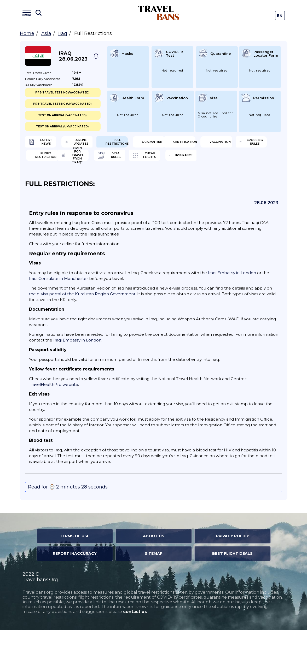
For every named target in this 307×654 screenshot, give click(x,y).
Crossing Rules (185, 160)
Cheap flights (184, 177)
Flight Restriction (250, 160)
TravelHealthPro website (53, 408)
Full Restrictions (184, 143)
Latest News (50, 143)
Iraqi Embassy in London (232, 296)
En (280, 15)
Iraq (62, 33)
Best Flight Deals (232, 577)
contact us (135, 635)
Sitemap (154, 577)
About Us (153, 560)
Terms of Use (74, 560)
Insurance (247, 177)
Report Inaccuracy (75, 577)
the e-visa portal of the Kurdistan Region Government (82, 318)
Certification (51, 160)
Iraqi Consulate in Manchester (58, 302)
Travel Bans (158, 13)
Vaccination (116, 160)
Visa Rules (114, 177)
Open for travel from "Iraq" (53, 177)
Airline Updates (119, 143)
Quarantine (248, 143)
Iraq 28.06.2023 (73, 56)
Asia (46, 33)
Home (27, 33)
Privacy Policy (232, 560)
